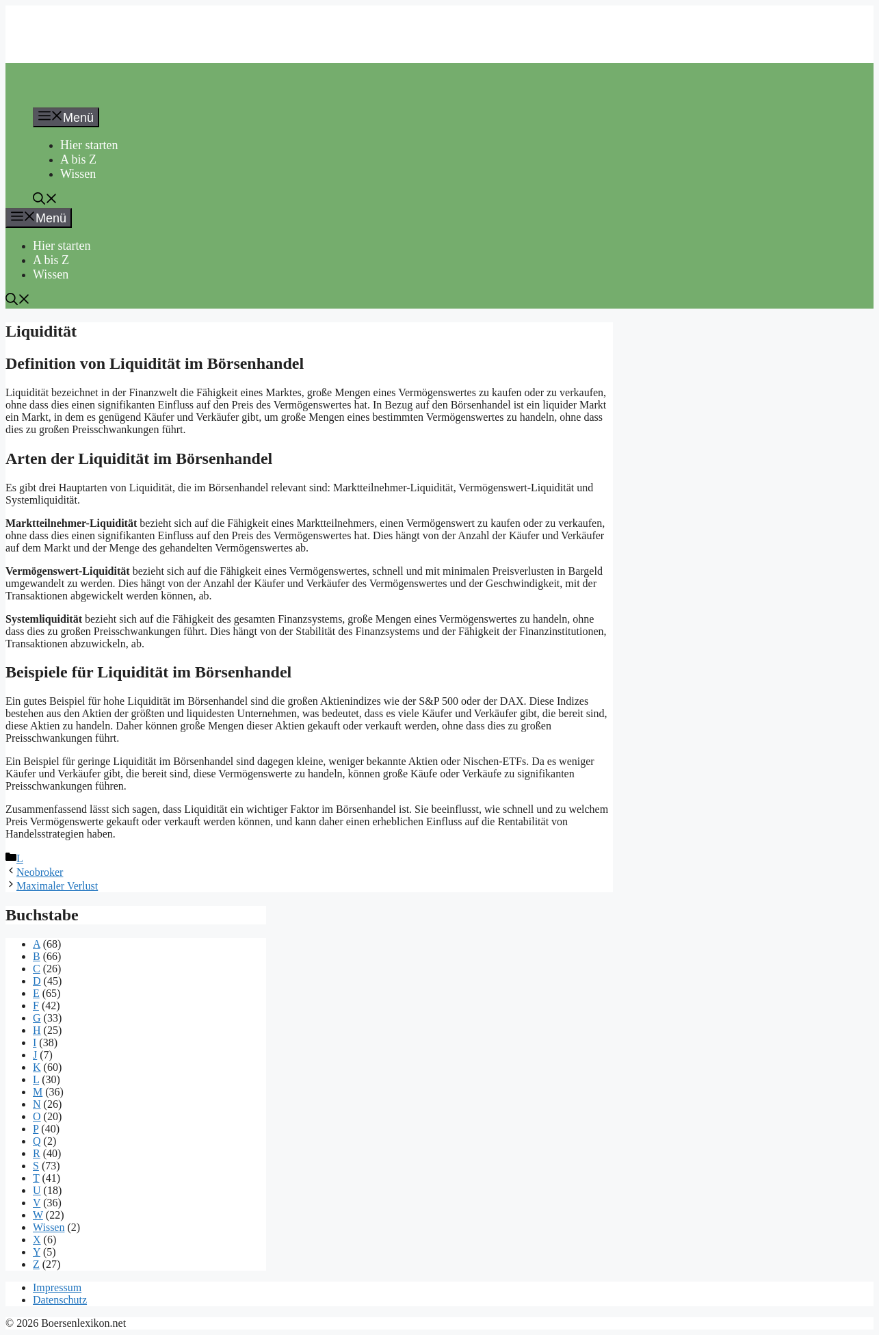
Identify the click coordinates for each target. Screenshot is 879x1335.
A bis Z (78, 159)
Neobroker (39, 872)
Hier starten (89, 145)
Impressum (57, 1287)
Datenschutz (60, 1300)
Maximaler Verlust (57, 886)
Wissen (78, 174)
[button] (45, 200)
